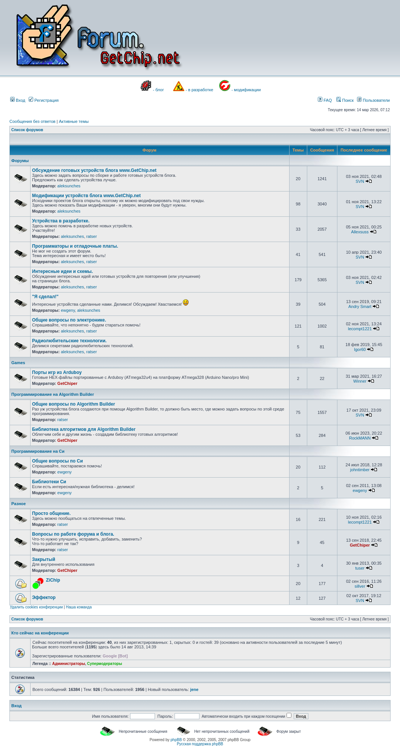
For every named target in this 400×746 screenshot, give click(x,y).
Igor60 (360, 349)
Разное (18, 503)
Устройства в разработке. (60, 221)
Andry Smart (359, 306)
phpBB (176, 740)
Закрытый (43, 559)
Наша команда (79, 607)
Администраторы (68, 664)
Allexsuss (359, 232)
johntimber (359, 469)
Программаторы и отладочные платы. (75, 246)
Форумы (20, 160)
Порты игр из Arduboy (57, 372)
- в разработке (199, 89)
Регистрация (43, 100)
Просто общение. (51, 513)
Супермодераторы (104, 664)
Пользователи (373, 100)
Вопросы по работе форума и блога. (73, 534)
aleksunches (68, 186)
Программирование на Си (37, 451)
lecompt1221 (360, 328)
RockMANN (360, 438)
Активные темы (74, 121)
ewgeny (68, 310)
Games (18, 362)
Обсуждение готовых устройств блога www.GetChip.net (94, 170)
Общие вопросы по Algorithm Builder (73, 404)
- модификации (246, 89)
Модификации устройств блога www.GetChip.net (86, 195)
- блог (158, 89)
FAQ (325, 100)
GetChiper (67, 383)
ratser (91, 236)
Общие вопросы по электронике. (69, 320)
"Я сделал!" (45, 296)
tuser (359, 568)
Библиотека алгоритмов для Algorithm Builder (83, 429)
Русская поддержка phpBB (200, 744)
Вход (17, 100)
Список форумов (27, 130)
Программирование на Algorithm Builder (52, 394)
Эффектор (43, 597)
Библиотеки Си (49, 481)
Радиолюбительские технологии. (69, 340)
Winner (359, 381)
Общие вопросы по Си (57, 461)
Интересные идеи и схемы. (62, 271)
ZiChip (53, 580)
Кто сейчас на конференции (40, 633)
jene (194, 689)
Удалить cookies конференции (36, 607)
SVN (360, 181)
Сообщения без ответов (32, 121)
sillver (359, 586)
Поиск (345, 100)
